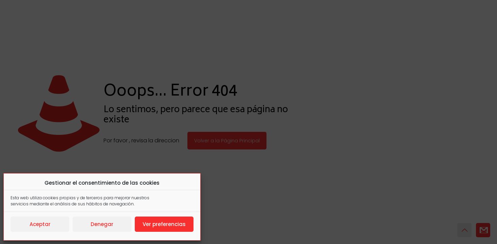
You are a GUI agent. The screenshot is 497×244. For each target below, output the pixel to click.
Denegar (102, 224)
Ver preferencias (164, 224)
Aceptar (40, 224)
